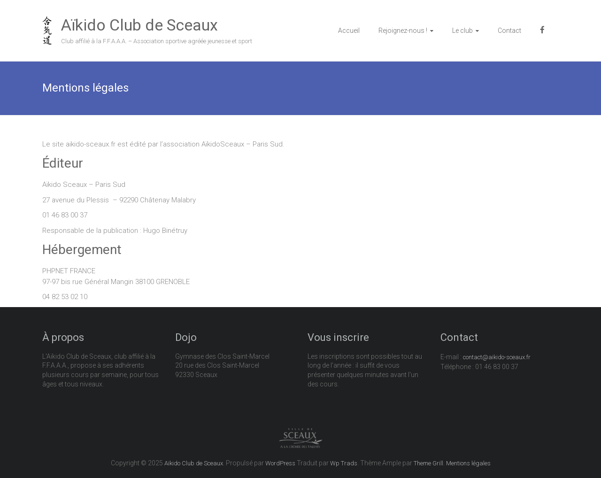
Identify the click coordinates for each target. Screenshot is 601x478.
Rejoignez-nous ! (402, 30)
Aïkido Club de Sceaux (139, 24)
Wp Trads (343, 463)
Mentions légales (468, 463)
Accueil (349, 30)
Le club (462, 30)
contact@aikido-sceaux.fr (497, 357)
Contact (509, 30)
